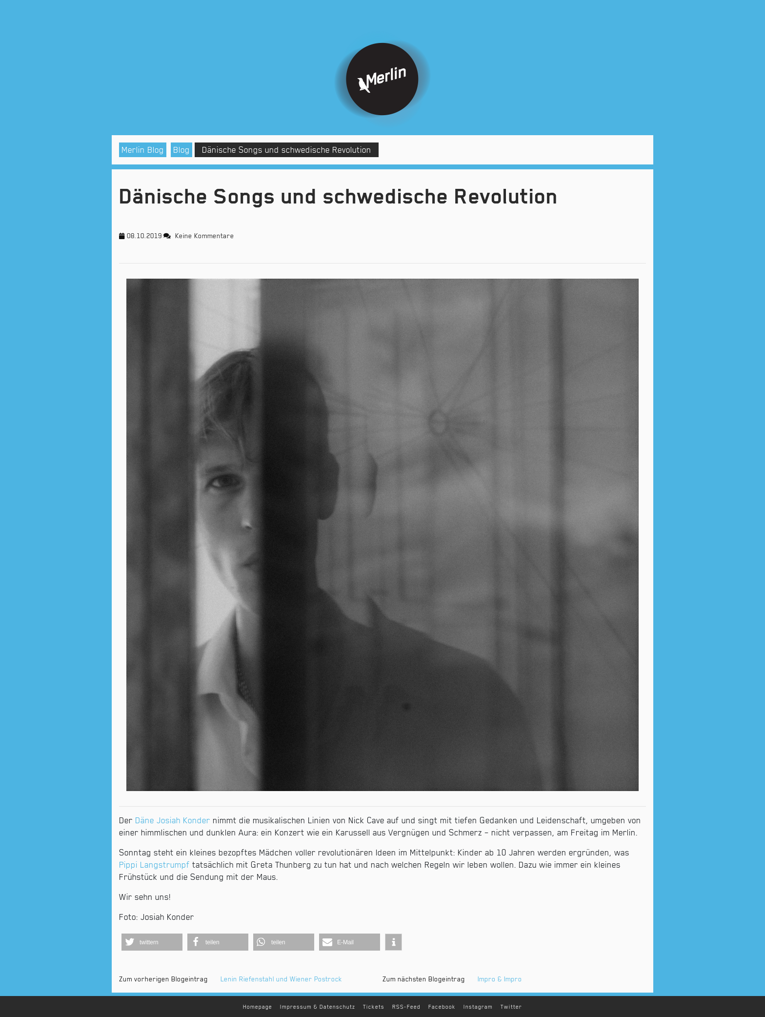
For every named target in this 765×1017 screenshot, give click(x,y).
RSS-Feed (406, 1007)
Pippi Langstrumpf (154, 865)
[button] (151, 942)
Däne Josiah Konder (172, 820)
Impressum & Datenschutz (317, 1007)
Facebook (442, 1007)
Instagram (478, 1007)
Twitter (511, 1007)
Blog (181, 150)
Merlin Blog (142, 150)
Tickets (373, 1007)
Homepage (257, 1007)
